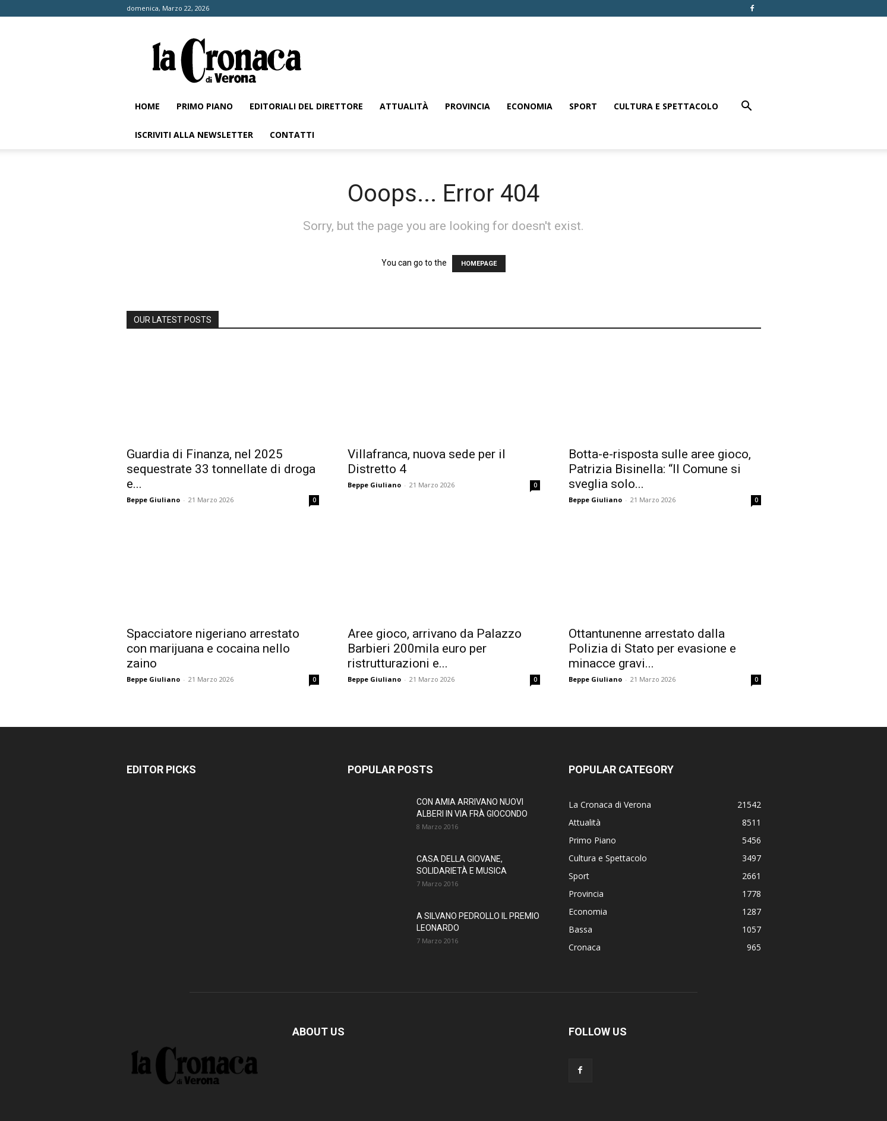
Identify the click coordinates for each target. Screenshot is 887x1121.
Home (147, 106)
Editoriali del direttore (306, 106)
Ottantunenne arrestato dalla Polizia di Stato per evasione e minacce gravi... (652, 648)
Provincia (467, 106)
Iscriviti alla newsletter (194, 134)
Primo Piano (204, 106)
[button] (747, 107)
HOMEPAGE (479, 263)
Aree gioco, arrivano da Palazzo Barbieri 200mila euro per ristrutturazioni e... (435, 648)
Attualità (404, 106)
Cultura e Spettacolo (666, 106)
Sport (583, 106)
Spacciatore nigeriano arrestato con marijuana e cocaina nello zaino (213, 648)
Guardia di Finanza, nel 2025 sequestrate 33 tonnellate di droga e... (221, 469)
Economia (530, 106)
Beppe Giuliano (153, 499)
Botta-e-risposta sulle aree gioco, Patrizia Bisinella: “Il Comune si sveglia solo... (660, 469)
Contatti (292, 134)
